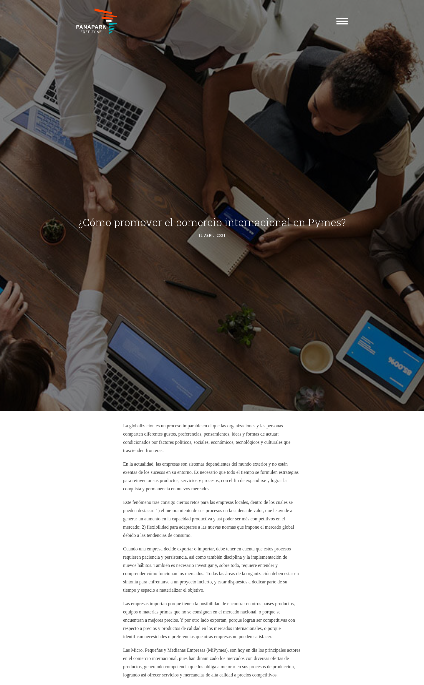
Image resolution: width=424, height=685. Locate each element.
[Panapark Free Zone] (96, 21)
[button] (342, 21)
